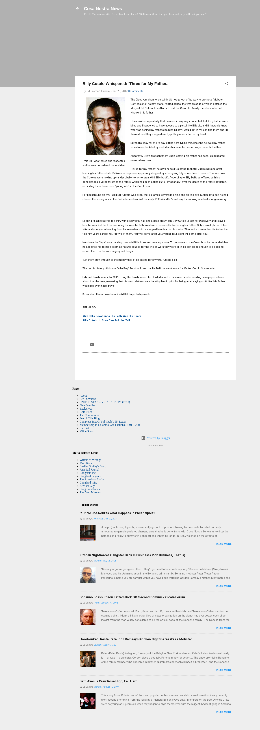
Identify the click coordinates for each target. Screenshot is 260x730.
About (83, 395)
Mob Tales (86, 463)
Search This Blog (90, 418)
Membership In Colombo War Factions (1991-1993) (110, 424)
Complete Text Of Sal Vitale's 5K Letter (103, 421)
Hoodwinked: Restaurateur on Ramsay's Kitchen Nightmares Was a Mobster (136, 639)
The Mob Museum (90, 492)
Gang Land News (90, 489)
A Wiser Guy (87, 485)
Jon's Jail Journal (89, 469)
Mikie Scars (87, 431)
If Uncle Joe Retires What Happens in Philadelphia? (117, 513)
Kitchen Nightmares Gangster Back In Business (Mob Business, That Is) (132, 555)
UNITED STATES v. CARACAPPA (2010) (105, 402)
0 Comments (135, 91)
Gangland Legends (90, 476)
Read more (224, 544)
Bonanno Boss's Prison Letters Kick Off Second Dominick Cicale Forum (132, 597)
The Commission (89, 415)
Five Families (88, 405)
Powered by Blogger (155, 438)
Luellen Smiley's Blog (92, 466)
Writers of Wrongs (90, 459)
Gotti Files (86, 411)
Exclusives (86, 408)
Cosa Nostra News (103, 8)
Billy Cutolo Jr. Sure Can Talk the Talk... (108, 320)
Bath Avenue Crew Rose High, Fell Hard (109, 681)
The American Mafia (92, 479)
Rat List (84, 428)
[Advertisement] (155, 48)
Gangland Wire (88, 482)
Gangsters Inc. (88, 472)
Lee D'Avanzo (88, 398)
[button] (226, 84)
